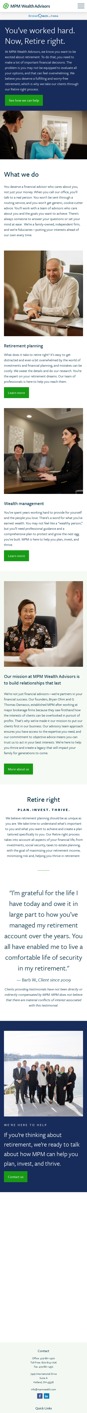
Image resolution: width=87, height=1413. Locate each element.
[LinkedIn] (46, 1396)
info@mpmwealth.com (43, 1389)
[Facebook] (40, 1396)
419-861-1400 (47, 1358)
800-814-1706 (49, 1362)
